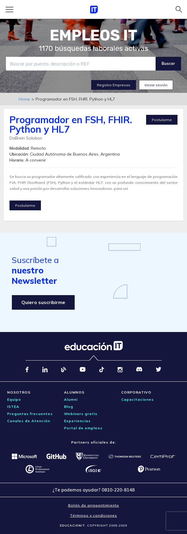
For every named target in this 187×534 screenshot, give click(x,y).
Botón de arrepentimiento (93, 505)
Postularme (162, 120)
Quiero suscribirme (43, 302)
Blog (68, 406)
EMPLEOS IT (94, 35)
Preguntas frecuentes (30, 413)
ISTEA (13, 406)
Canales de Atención (28, 421)
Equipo (14, 399)
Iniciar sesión (156, 85)
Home (24, 99)
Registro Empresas (113, 85)
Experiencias (77, 421)
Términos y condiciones (93, 515)
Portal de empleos (83, 428)
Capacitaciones (137, 399)
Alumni (71, 399)
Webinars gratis (81, 413)
